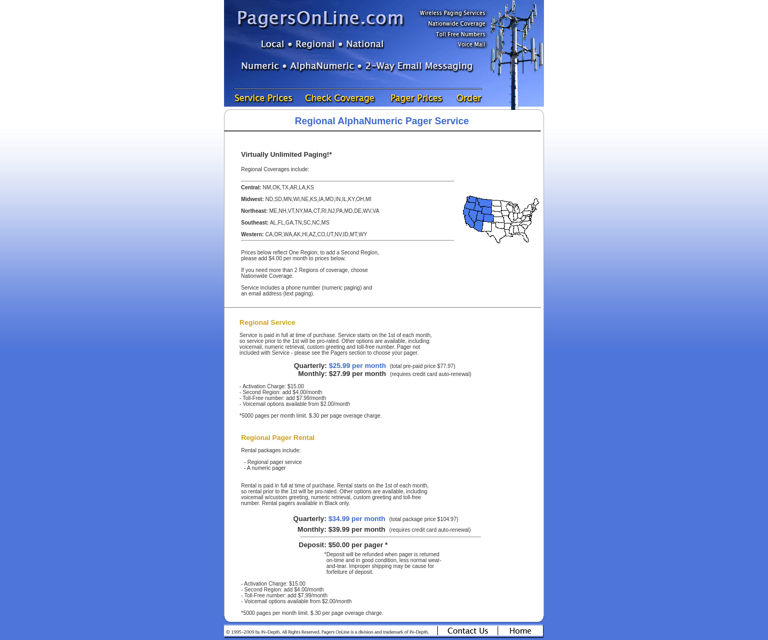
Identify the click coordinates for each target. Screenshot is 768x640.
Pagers (339, 353)
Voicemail (254, 404)
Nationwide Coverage (266, 276)
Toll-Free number (263, 398)
